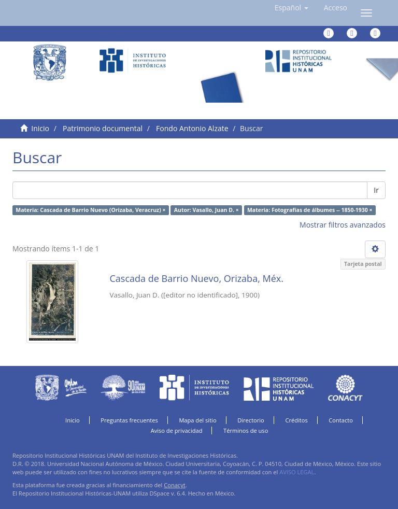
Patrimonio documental (103, 128)
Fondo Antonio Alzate (192, 128)
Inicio (40, 128)
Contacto (341, 420)
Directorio (250, 420)
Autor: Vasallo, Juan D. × (206, 210)
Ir (376, 190)
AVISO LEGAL (296, 472)
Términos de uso (245, 430)
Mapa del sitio (197, 420)
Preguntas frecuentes (129, 420)
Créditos (296, 420)
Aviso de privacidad (177, 430)
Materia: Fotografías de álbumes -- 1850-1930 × (310, 210)
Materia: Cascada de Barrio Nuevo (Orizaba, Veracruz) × (90, 210)
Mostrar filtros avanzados (343, 225)
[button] (291, 8)
